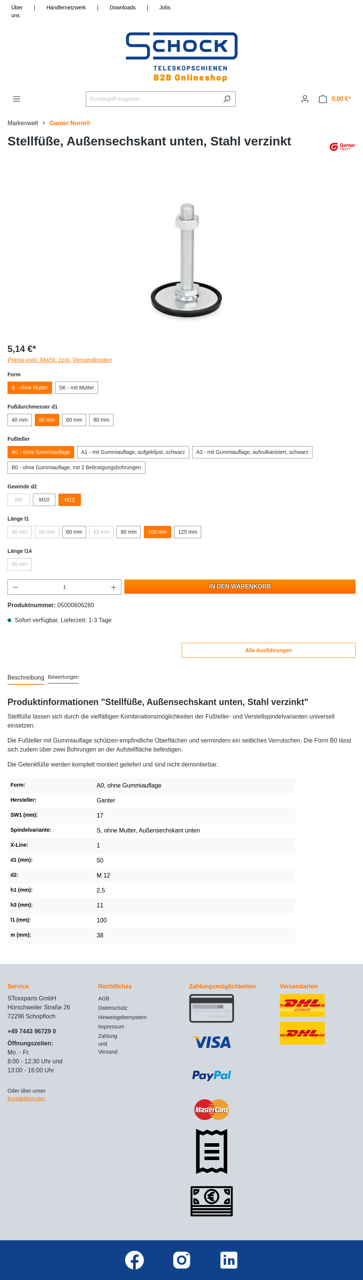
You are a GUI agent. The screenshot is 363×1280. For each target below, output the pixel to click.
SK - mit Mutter (76, 388)
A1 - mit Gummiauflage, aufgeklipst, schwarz (133, 452)
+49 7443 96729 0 (31, 1031)
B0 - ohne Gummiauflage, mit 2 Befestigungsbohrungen (76, 467)
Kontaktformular (25, 1099)
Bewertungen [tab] (63, 677)
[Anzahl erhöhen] (114, 587)
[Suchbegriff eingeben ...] (152, 99)
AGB (103, 999)
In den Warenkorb (240, 586)
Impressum (111, 1027)
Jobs (165, 7)
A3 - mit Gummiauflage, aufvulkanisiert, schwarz (252, 452)
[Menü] (16, 98)
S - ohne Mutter (30, 388)
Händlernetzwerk (66, 7)
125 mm (187, 532)
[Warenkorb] (335, 98)
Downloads (123, 7)
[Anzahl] (64, 587)
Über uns (16, 11)
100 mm (157, 532)
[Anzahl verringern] (15, 587)
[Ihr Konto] (305, 98)
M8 (18, 500)
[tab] (25, 678)
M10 (44, 500)
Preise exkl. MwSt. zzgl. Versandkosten (59, 360)
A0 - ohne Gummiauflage (41, 452)
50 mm (47, 420)
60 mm (74, 420)
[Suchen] (227, 99)
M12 (69, 500)
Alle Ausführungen (268, 650)
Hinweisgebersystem (122, 1017)
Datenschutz (112, 1008)
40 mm (20, 420)
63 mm (101, 532)
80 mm (101, 420)
